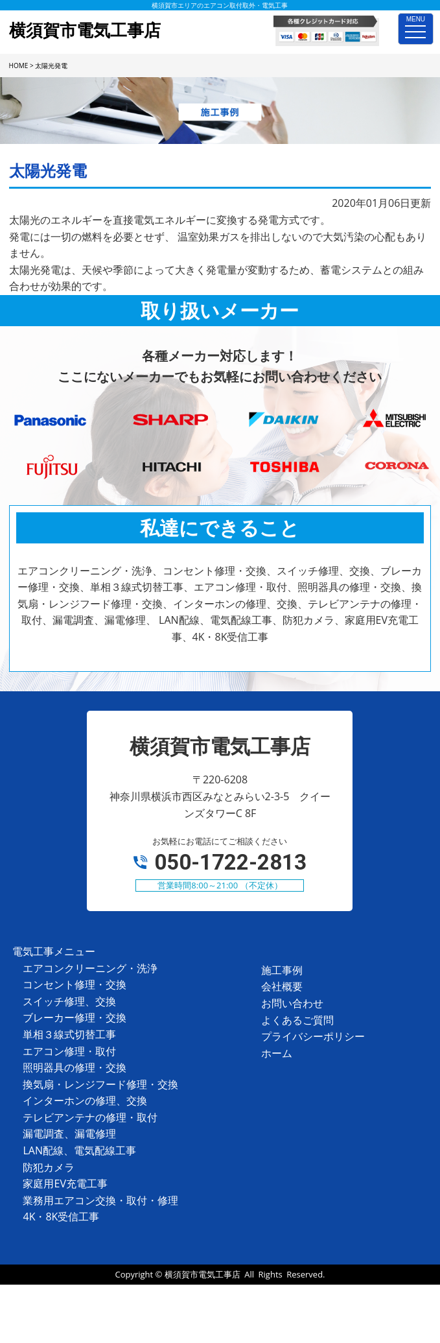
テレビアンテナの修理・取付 (90, 1117)
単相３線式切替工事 (69, 1034)
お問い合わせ (292, 1003)
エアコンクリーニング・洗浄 (90, 968)
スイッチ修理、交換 (69, 1001)
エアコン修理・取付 (69, 1051)
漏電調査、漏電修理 (69, 1133)
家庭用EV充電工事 (65, 1183)
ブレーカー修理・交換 (74, 1017)
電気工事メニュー (53, 951)
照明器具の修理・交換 (74, 1067)
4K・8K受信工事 (61, 1216)
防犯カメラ (49, 1167)
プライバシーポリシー (313, 1036)
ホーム (276, 1053)
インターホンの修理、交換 (85, 1100)
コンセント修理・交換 (74, 984)
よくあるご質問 (297, 1020)
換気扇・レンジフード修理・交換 (100, 1084)
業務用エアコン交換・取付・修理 (100, 1200)
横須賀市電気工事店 (202, 1274)
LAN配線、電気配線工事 (79, 1150)
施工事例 (282, 970)
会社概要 (282, 986)
